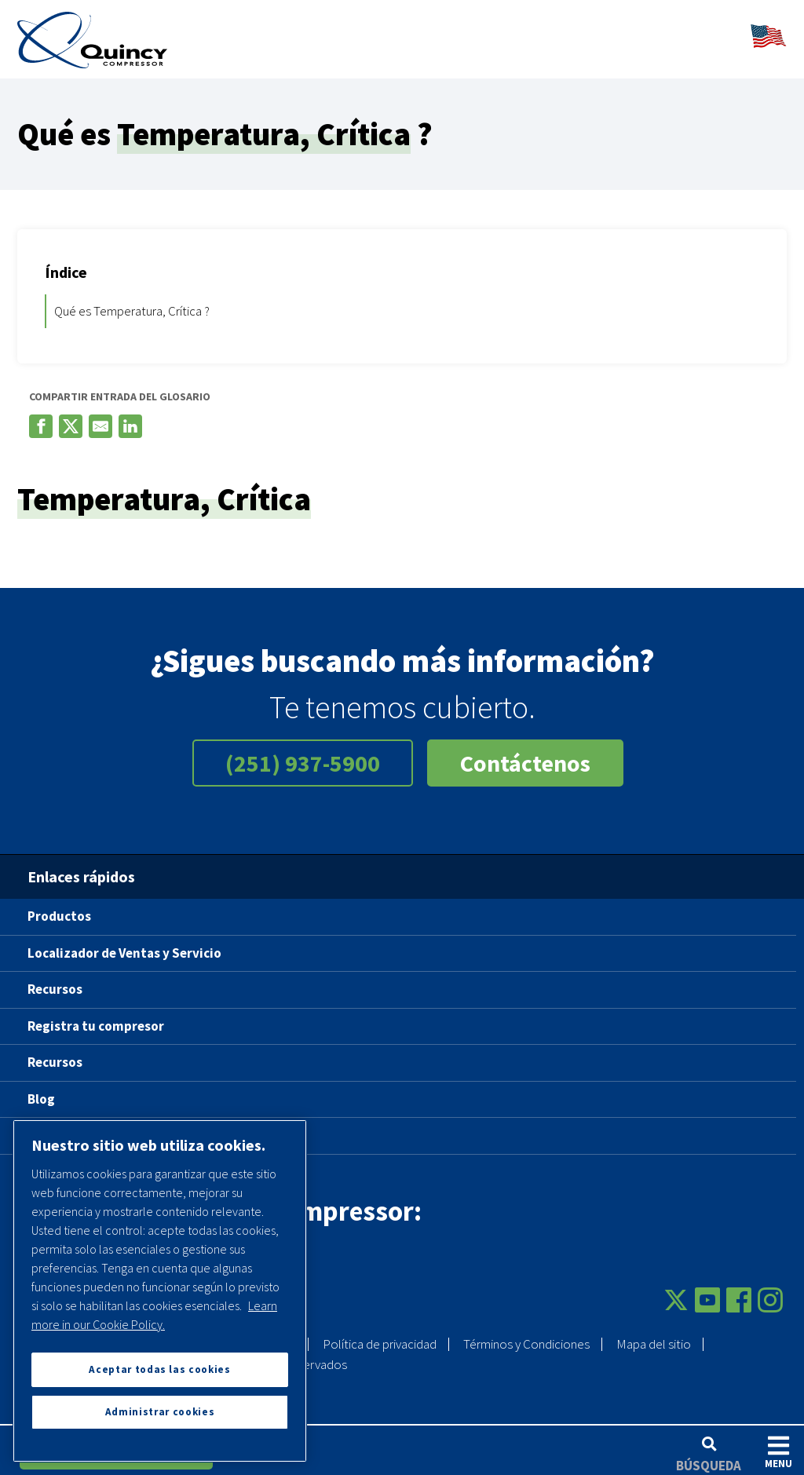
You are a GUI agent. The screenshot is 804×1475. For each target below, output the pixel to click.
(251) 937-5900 (302, 754)
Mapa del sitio (653, 1335)
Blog (41, 1089)
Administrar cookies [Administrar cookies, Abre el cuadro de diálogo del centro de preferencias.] (159, 1411)
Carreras (53, 1126)
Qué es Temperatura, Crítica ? (132, 301)
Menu (778, 1451)
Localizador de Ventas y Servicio (124, 943)
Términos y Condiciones (526, 1335)
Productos (59, 907)
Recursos (54, 980)
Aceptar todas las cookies (159, 1369)
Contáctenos (525, 754)
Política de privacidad (380, 1335)
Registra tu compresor (95, 1016)
